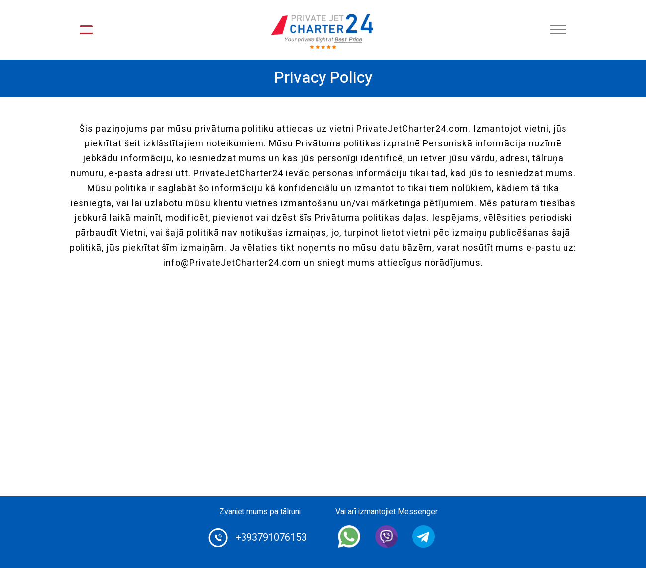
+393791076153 (271, 537)
